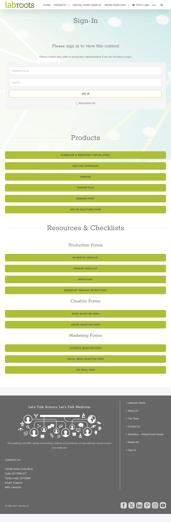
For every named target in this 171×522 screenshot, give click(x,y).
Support (17, 482)
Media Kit (133, 442)
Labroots (16, 487)
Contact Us (134, 426)
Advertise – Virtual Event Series (145, 434)
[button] (161, 4)
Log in (86, 93)
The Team (133, 418)
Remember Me (85, 103)
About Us (133, 410)
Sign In (132, 450)
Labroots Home (136, 402)
